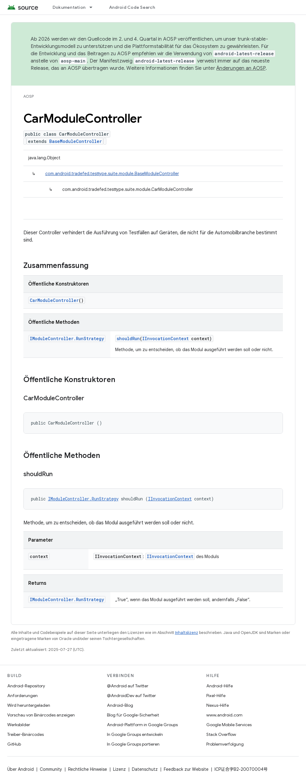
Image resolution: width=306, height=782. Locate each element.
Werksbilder (18, 724)
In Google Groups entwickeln (135, 734)
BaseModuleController (75, 141)
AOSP (28, 96)
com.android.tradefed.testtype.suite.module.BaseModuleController (112, 173)
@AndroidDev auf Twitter (131, 695)
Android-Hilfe (219, 686)
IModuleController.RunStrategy (67, 338)
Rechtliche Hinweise (87, 769)
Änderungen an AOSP (241, 68)
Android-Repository (26, 686)
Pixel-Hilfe (215, 695)
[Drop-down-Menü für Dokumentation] (93, 7)
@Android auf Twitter (127, 686)
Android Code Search (132, 7)
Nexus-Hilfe (217, 705)
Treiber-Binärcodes (25, 734)
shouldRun (128, 338)
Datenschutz (145, 769)
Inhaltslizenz (186, 632)
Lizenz (119, 769)
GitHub (14, 744)
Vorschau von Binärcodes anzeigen (41, 715)
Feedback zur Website (186, 769)
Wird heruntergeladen (28, 705)
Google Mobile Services (229, 724)
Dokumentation (69, 7)
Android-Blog (120, 705)
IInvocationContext (165, 338)
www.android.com (224, 715)
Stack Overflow (221, 734)
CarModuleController (54, 300)
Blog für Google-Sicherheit (133, 715)
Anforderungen (22, 695)
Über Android (20, 769)
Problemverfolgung (225, 744)
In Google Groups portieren (133, 744)
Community (51, 769)
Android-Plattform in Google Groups (142, 724)
